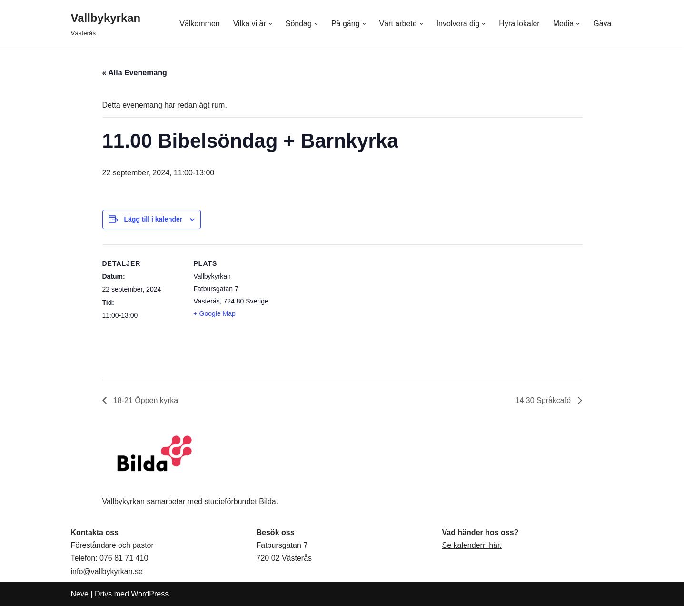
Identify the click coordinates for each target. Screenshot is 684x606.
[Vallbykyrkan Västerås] (106, 24)
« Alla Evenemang (134, 73)
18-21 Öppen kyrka (144, 400)
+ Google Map (215, 313)
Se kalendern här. (472, 545)
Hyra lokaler (519, 24)
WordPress (150, 594)
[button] (270, 24)
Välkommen (199, 24)
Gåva (602, 24)
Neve (80, 594)
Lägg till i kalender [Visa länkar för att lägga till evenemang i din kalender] (153, 219)
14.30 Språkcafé (544, 400)
